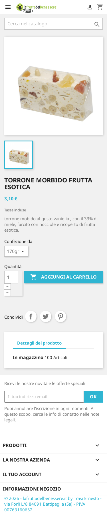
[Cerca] (53, 24)
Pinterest (60, 316)
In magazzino (28, 357)
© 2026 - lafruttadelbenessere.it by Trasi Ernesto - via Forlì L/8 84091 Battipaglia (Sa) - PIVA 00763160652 (53, 503)
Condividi (31, 316)
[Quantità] (11, 277)
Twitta (45, 316)
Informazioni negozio (32, 489)
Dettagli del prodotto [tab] (39, 343)
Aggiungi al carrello (63, 277)
